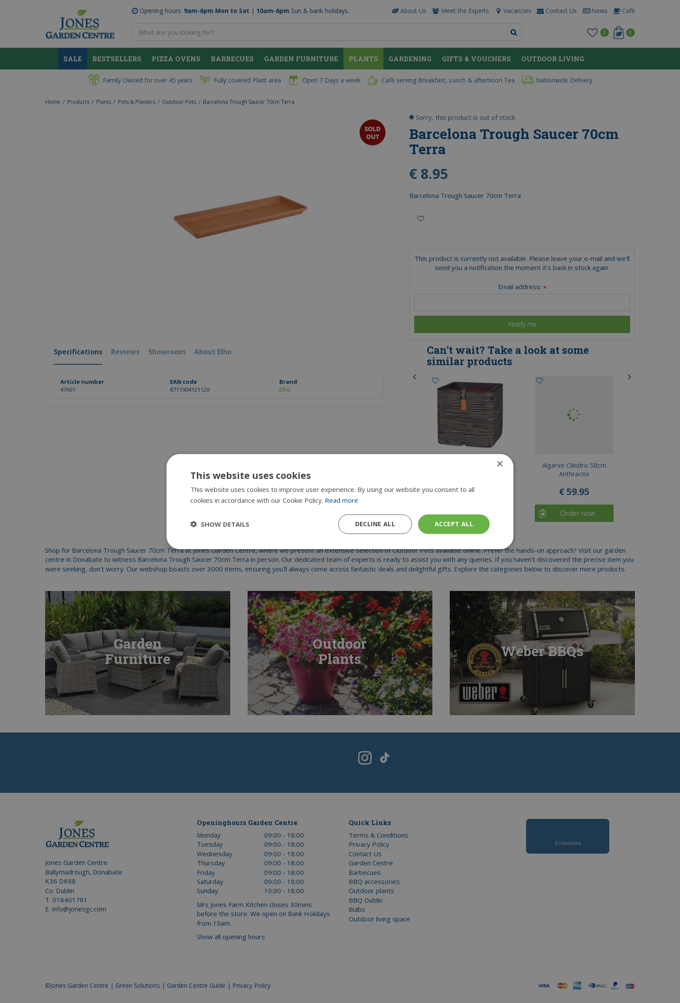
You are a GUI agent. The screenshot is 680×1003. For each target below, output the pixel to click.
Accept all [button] (454, 524)
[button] (219, 524)
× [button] (499, 464)
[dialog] (340, 501)
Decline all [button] (375, 524)
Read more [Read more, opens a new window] (341, 500)
